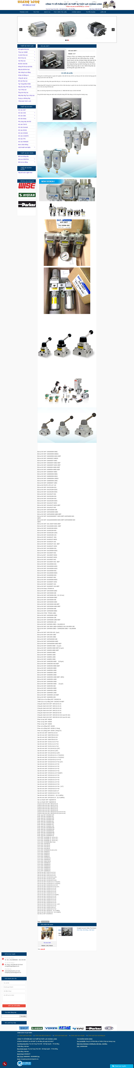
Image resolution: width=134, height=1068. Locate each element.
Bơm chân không (23, 144)
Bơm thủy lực (26, 58)
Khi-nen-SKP (45, 921)
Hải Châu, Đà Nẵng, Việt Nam (85, 930)
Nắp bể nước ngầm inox (25, 172)
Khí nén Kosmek (23, 127)
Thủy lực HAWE (26, 52)
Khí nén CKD (26, 113)
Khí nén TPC (22, 139)
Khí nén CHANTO (23, 136)
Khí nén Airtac (26, 118)
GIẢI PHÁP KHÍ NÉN (26, 147)
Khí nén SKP (22, 110)
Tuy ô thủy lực (22, 89)
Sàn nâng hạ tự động (24, 72)
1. (25, 1035)
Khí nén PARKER (23, 141)
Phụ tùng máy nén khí (24, 121)
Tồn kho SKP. (47, 942)
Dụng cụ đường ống (24, 98)
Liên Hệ (103, 12)
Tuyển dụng (90, 12)
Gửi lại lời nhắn (14, 1005)
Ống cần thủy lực (23, 92)
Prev (20, 29)
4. (76, 1035)
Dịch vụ (47, 12)
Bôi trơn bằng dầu (23, 156)
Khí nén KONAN (23, 133)
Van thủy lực (26, 61)
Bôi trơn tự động (26, 162)
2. (42, 1035)
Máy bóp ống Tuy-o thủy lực (26, 95)
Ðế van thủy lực (22, 81)
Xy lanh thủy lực (26, 55)
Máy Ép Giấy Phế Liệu (24, 86)
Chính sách (76, 12)
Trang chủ (24, 12)
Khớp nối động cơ (23, 75)
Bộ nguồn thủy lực (23, 49)
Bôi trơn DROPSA (26, 159)
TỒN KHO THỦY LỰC (24, 101)
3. (60, 1035)
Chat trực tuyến (119, 1066)
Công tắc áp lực (22, 78)
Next (113, 29)
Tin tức (36, 12)
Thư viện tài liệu (60, 12)
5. (96, 1035)
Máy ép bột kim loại (23, 69)
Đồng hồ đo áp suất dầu (25, 66)
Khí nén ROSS (22, 130)
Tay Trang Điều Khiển (24, 84)
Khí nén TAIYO (22, 124)
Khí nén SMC (26, 115)
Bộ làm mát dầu (22, 63)
